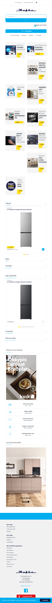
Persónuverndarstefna (12, 555)
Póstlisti (8, 562)
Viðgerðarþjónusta (11, 537)
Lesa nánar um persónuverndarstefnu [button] (26, 600)
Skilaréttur (9, 539)
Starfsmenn (9, 548)
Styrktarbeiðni (10, 557)
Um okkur (38, 35)
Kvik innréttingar (15, 35)
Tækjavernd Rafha (11, 529)
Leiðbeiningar (10, 542)
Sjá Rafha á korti (26, 586)
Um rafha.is (9, 566)
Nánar (20, 54)
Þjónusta (24, 35)
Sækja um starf (10, 564)
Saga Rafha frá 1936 (11, 559)
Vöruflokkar (27, 31)
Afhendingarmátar (11, 526)
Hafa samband (29, 2)
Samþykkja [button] (45, 600)
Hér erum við (18, 2)
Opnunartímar (10, 550)
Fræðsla (31, 35)
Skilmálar (9, 531)
